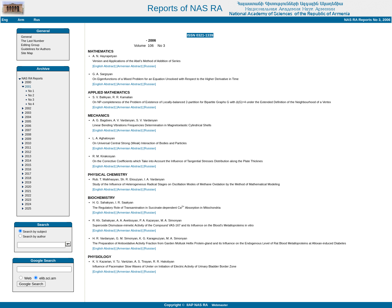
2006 (28, 125)
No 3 (31, 99)
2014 (28, 160)
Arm (21, 20)
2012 (28, 151)
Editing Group (30, 45)
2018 (28, 178)
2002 (28, 108)
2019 (28, 182)
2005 (28, 121)
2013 (28, 156)
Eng (5, 20)
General (26, 36)
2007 (28, 130)
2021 (28, 191)
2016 (28, 169)
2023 (28, 199)
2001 (28, 86)
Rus (37, 20)
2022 (28, 195)
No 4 (31, 104)
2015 (28, 165)
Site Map (27, 53)
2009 (28, 138)
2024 (28, 204)
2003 (28, 112)
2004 (28, 117)
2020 (28, 186)
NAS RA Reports (32, 78)
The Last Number (32, 40)
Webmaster (220, 305)
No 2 (31, 95)
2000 (28, 82)
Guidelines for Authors (35, 49)
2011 (28, 147)
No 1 (31, 91)
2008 (28, 134)
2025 (28, 208)
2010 (28, 143)
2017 (28, 173)
